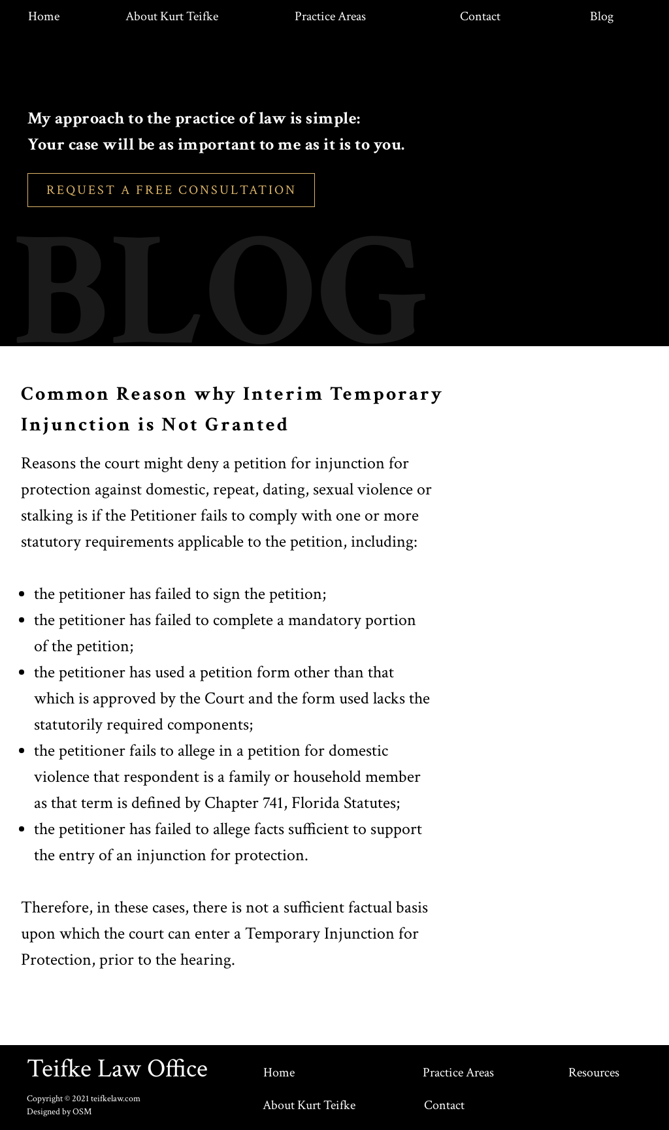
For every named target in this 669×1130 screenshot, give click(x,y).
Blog (601, 16)
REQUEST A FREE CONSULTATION (171, 190)
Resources (593, 1072)
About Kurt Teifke (171, 16)
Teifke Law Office (117, 1069)
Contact (480, 16)
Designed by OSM (59, 1112)
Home (43, 16)
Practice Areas (330, 16)
